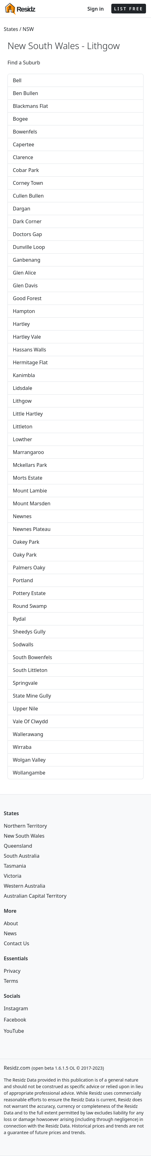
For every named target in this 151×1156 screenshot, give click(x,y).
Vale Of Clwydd (30, 721)
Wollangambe (29, 772)
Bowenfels (25, 131)
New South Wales (24, 835)
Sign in (95, 8)
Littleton (23, 426)
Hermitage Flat (30, 362)
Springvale (25, 682)
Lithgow (103, 45)
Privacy (12, 970)
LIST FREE (128, 9)
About (11, 923)
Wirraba (22, 747)
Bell (17, 80)
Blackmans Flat (30, 106)
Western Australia (24, 885)
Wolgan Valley (29, 759)
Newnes (22, 516)
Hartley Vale (27, 336)
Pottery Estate (29, 593)
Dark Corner (27, 221)
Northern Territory (25, 825)
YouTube (14, 1030)
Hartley (21, 324)
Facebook (15, 1019)
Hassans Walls (29, 349)
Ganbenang (26, 259)
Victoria (13, 875)
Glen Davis (25, 285)
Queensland (18, 845)
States (11, 29)
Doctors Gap (27, 234)
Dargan (21, 208)
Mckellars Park (30, 465)
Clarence (23, 157)
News (10, 933)
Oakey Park (26, 541)
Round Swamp (30, 606)
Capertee (23, 144)
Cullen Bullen (28, 195)
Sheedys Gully (29, 631)
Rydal (19, 618)
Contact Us (16, 943)
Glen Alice (24, 272)
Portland (23, 580)
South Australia (21, 855)
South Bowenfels (32, 657)
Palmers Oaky (29, 567)
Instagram (16, 1008)
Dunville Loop (29, 247)
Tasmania (15, 865)
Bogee (20, 118)
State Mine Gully (32, 695)
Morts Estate (28, 477)
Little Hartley (28, 413)
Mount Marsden (31, 503)
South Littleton (30, 670)
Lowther (22, 439)
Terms (11, 980)
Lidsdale (22, 388)
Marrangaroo (28, 452)
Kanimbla (24, 375)
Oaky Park (25, 554)
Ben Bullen (25, 93)
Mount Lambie (30, 490)
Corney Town (28, 182)
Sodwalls (23, 644)
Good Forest (27, 298)
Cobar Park (26, 170)
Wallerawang (28, 734)
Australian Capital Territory (35, 895)
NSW (28, 29)
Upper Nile (25, 708)
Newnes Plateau (32, 529)
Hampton (24, 311)
